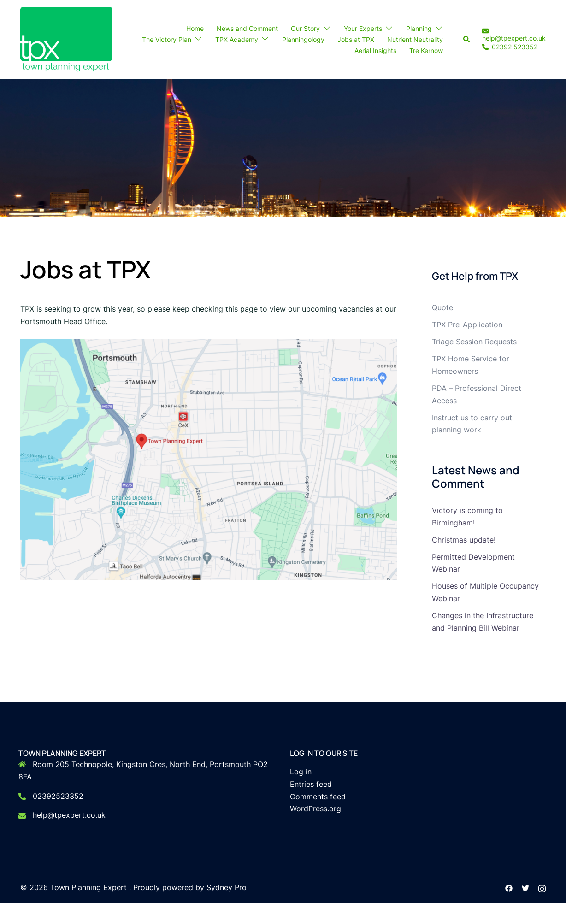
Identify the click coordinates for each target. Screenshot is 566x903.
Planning (419, 28)
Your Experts (363, 28)
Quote (442, 307)
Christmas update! (463, 539)
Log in (301, 771)
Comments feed (318, 796)
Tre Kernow (426, 50)
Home (195, 28)
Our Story (305, 28)
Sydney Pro (226, 887)
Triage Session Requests (474, 341)
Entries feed (311, 784)
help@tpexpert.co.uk (514, 34)
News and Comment (247, 28)
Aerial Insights (375, 50)
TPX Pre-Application (467, 324)
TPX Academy (236, 39)
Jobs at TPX (355, 39)
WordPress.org (315, 808)
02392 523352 (509, 47)
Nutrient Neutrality (415, 39)
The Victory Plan (166, 39)
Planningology (303, 39)
